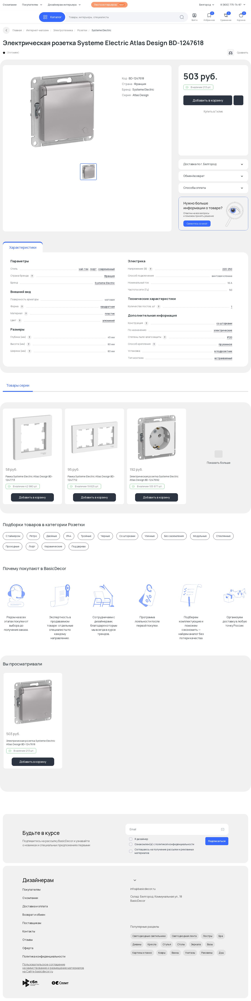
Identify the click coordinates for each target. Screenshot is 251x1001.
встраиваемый (223, 358)
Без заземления (174, 536)
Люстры (207, 936)
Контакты (28, 931)
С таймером (13, 536)
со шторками (224, 323)
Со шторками (127, 536)
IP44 (68, 536)
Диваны (136, 944)
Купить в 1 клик (213, 111)
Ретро (33, 536)
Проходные (12, 546)
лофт (93, 269)
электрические (223, 330)
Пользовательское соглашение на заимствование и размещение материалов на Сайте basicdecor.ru (53, 968)
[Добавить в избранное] (56, 414)
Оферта (27, 948)
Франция (109, 276)
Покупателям (31, 889)
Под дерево (79, 546)
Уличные (150, 536)
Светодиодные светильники (149, 936)
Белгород (206, 4)
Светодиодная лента (184, 936)
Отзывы (27, 940)
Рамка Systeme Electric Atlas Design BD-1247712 (91, 478)
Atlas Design (141, 95)
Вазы (210, 944)
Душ (221, 952)
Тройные (86, 536)
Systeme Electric (143, 89)
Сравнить (237, 52)
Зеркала (196, 944)
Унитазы (190, 952)
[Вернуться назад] (6, 30)
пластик (110, 313)
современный (106, 269)
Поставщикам (31, 923)
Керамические (53, 546)
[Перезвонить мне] (213, 213)
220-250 (227, 269)
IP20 (229, 337)
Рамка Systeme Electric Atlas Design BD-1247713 (29, 478)
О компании (10, 4)
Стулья (167, 944)
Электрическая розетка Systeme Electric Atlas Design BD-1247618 (30, 742)
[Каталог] (52, 17)
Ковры (161, 952)
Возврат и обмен (33, 915)
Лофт (32, 546)
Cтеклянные (223, 536)
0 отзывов (13, 52)
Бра (221, 936)
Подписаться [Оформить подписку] (217, 841)
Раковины (206, 952)
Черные (105, 536)
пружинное (225, 344)
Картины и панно (142, 952)
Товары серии (17, 385)
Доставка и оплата (35, 906)
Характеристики (22, 247)
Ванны (175, 952)
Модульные (200, 536)
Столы (181, 944)
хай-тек (83, 269)
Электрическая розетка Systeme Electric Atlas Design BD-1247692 (154, 478)
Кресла (152, 944)
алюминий (108, 320)
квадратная (108, 306)
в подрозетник (223, 351)
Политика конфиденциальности (43, 956)
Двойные (51, 536)
